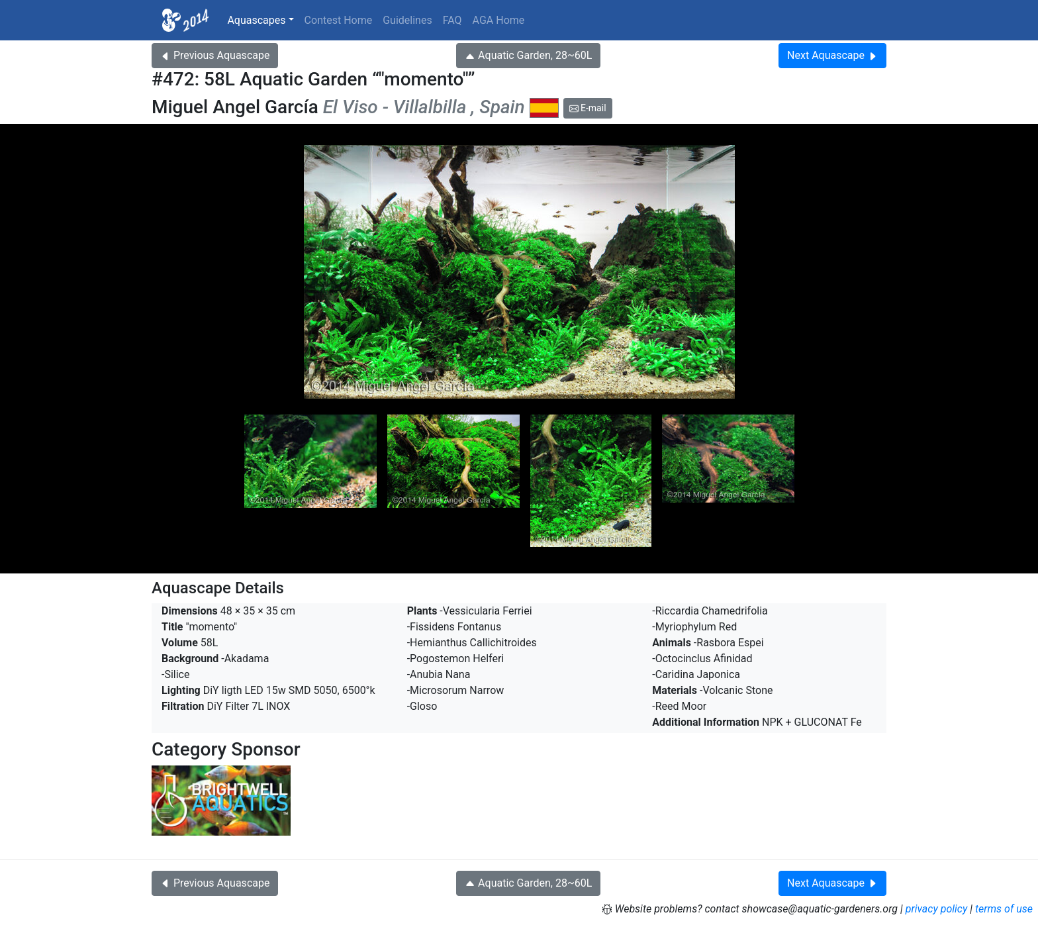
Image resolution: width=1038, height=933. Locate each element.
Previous (214, 55)
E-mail (587, 108)
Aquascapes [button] (256, 20)
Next (832, 55)
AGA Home (499, 20)
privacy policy (937, 909)
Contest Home (339, 20)
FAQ (452, 20)
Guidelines (407, 20)
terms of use (1004, 909)
